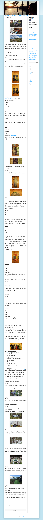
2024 (29, 65)
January (30, 82)
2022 (29, 67)
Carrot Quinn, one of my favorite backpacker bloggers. (32, 47)
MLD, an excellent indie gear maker (32, 53)
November (31, 72)
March (30, 80)
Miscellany (24, 15)
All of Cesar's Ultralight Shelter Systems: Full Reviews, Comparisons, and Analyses (33, 34)
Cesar (32, 18)
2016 (29, 83)
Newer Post (6, 512)
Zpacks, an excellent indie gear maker (33, 59)
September (31, 74)
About (8, 15)
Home (5, 15)
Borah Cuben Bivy (9, 352)
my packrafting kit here (14, 135)
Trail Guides (11, 15)
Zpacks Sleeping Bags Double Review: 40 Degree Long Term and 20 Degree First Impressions (33, 39)
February (31, 81)
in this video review (16, 116)
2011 (29, 87)
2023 (29, 66)
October (30, 73)
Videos (27, 15)
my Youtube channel (22, 369)
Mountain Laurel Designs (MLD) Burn (9, 98)
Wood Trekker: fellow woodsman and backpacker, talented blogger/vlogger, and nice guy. (33, 58)
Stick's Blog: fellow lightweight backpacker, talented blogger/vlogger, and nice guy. (33, 56)
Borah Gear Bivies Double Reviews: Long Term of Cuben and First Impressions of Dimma (33, 29)
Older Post (25, 512)
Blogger (24, 516)
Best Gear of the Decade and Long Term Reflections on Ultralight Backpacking (33, 41)
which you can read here (12, 138)
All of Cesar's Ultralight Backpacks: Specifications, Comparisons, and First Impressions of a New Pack (33, 36)
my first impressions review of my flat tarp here (17, 371)
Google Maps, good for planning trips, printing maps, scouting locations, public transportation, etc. (33, 51)
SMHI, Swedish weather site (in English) (33, 55)
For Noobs (15, 15)
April (30, 79)
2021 (29, 68)
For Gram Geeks (20, 15)
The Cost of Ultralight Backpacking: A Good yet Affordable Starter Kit (33, 32)
